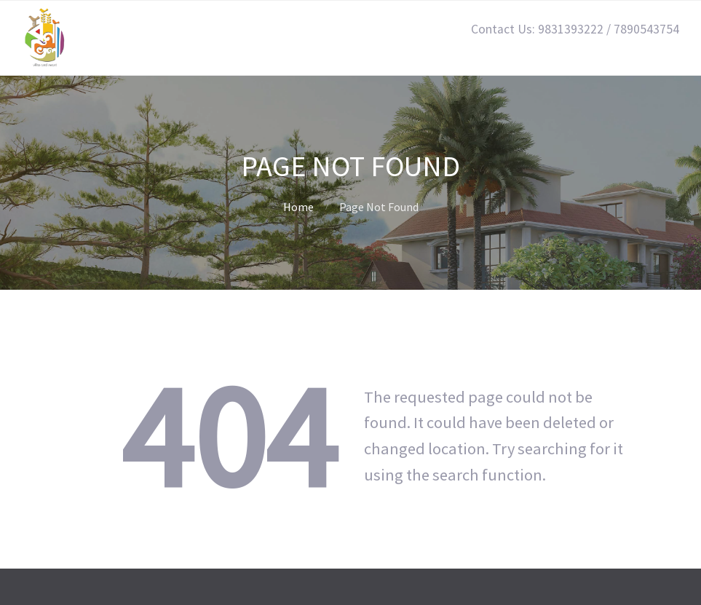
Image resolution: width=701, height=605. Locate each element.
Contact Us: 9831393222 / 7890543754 (575, 29)
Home (298, 206)
